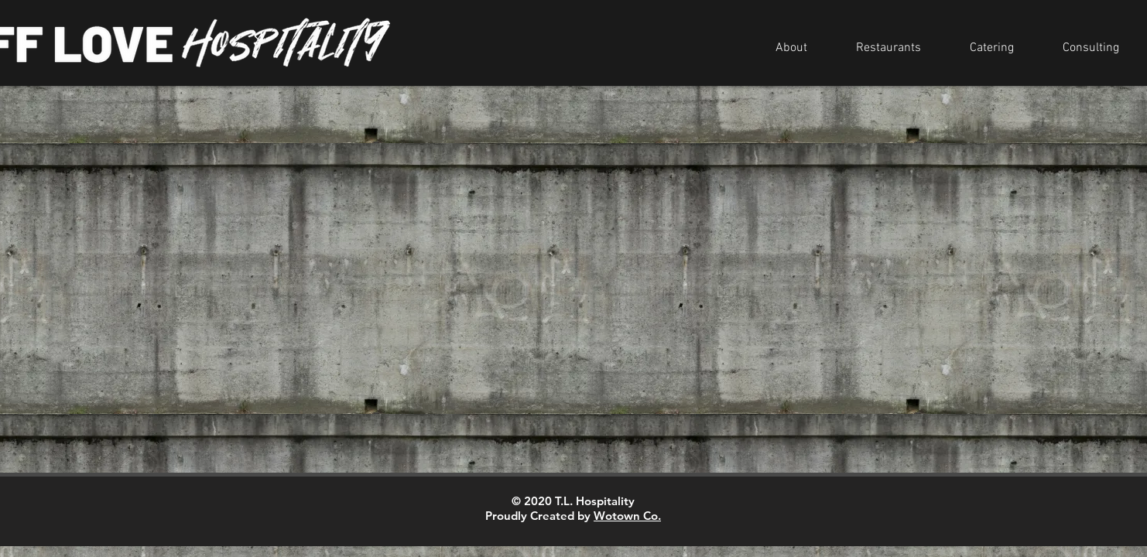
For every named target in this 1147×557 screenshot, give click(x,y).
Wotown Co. (627, 515)
